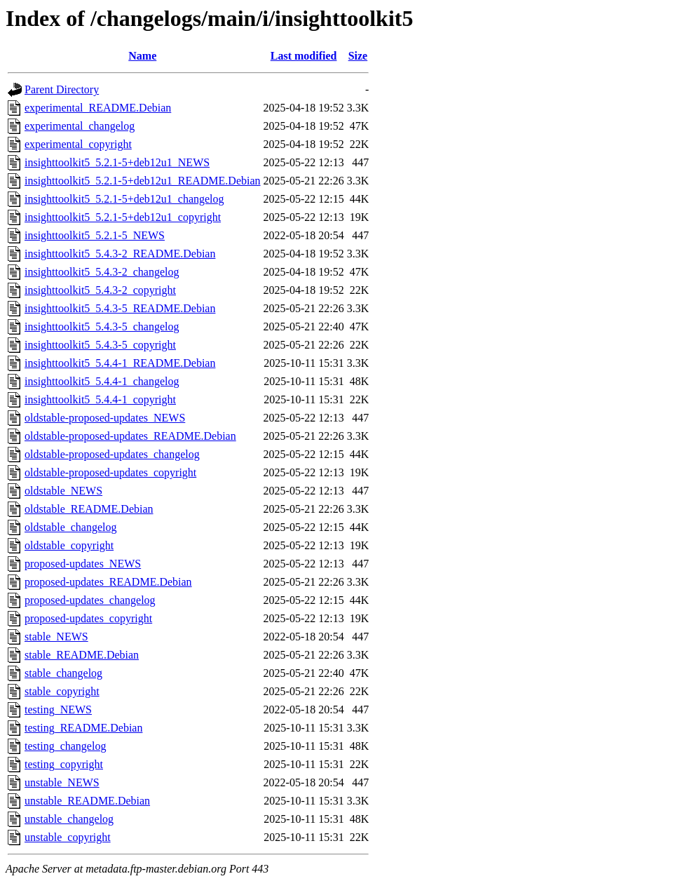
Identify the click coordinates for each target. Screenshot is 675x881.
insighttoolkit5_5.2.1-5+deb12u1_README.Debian (143, 181)
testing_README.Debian (83, 728)
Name (142, 56)
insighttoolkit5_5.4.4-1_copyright (100, 399)
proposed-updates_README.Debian (108, 582)
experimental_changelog (80, 126)
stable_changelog (63, 673)
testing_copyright (64, 764)
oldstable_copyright (69, 545)
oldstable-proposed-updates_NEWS (105, 418)
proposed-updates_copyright (88, 618)
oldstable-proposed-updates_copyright (110, 472)
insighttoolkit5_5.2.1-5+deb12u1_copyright (123, 217)
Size (358, 56)
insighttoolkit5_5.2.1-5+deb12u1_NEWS (117, 162)
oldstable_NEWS (63, 491)
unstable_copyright (68, 837)
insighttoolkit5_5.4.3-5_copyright (100, 345)
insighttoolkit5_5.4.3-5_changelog (102, 326)
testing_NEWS (58, 709)
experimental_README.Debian (98, 108)
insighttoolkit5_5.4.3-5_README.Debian (120, 308)
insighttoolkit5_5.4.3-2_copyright (100, 290)
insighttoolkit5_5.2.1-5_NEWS (95, 235)
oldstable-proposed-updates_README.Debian (130, 436)
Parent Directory (62, 89)
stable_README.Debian (82, 655)
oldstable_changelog (71, 527)
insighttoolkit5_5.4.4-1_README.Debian (120, 363)
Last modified (304, 56)
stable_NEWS (56, 637)
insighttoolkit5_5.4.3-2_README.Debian (120, 254)
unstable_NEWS (62, 782)
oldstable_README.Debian (89, 509)
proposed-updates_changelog (90, 600)
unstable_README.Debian (87, 801)
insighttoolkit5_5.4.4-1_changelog (102, 381)
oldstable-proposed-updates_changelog (112, 454)
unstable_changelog (69, 819)
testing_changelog (65, 746)
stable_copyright (62, 691)
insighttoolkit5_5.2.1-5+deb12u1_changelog (124, 199)
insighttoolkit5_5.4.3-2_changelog (102, 272)
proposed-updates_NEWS (83, 564)
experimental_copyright (78, 144)
